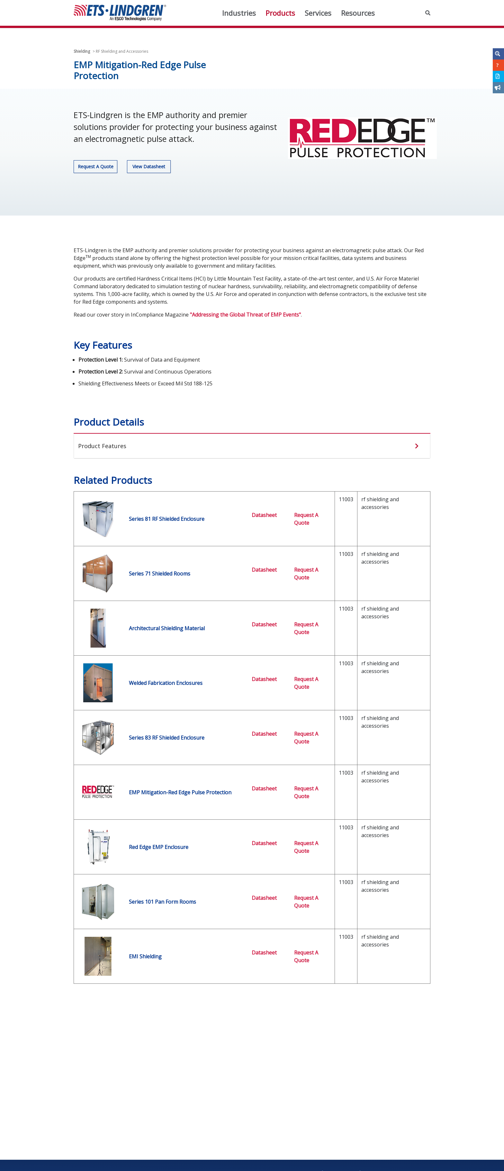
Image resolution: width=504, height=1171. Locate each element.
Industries (239, 13)
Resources (358, 13)
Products (280, 13)
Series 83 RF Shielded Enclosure (166, 737)
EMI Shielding (145, 956)
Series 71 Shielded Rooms (159, 573)
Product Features (102, 446)
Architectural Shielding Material (167, 628)
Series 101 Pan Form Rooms (162, 901)
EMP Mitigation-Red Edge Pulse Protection (180, 792)
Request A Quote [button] (95, 166)
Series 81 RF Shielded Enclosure (166, 518)
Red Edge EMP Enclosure (158, 847)
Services (318, 13)
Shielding (82, 51)
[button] (427, 12)
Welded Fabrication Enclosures (166, 683)
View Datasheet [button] (148, 166)
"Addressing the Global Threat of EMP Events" (245, 314)
